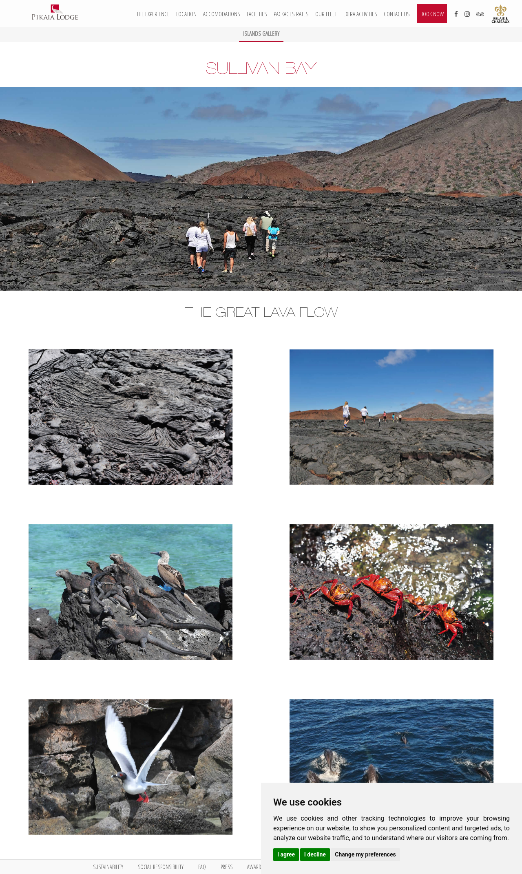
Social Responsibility (161, 867)
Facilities (257, 14)
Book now (432, 14)
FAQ (202, 867)
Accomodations (221, 14)
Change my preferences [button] (365, 854)
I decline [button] (315, 854)
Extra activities (360, 14)
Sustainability (108, 867)
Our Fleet (326, 14)
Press (226, 867)
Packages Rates (291, 14)
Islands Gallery (261, 33)
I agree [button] (286, 854)
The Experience (153, 14)
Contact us (397, 14)
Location (186, 14)
